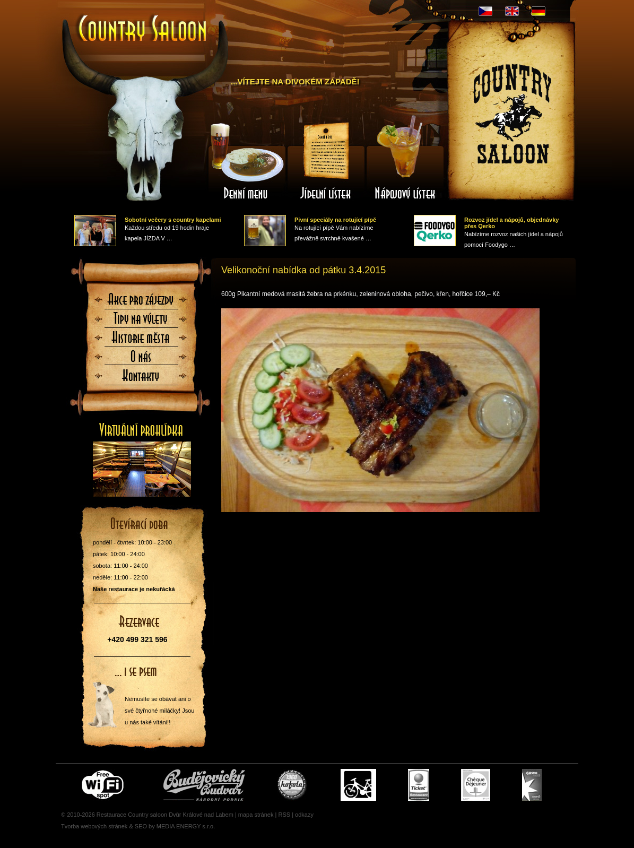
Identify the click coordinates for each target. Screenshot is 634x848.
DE (538, 11)
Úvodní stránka (143, 29)
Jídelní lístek (326, 160)
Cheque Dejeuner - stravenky (475, 785)
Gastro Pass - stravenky (532, 785)
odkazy (304, 814)
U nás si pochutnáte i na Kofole (293, 785)
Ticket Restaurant (418, 785)
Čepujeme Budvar (204, 785)
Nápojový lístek (405, 160)
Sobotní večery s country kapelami (173, 220)
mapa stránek (256, 814)
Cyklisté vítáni (358, 785)
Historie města (141, 340)
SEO (141, 826)
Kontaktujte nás (141, 378)
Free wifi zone (104, 785)
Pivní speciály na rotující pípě (335, 220)
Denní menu (246, 160)
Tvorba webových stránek (94, 826)
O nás (141, 359)
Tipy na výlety (141, 321)
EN (512, 11)
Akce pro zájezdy (141, 302)
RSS (284, 814)
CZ (485, 11)
